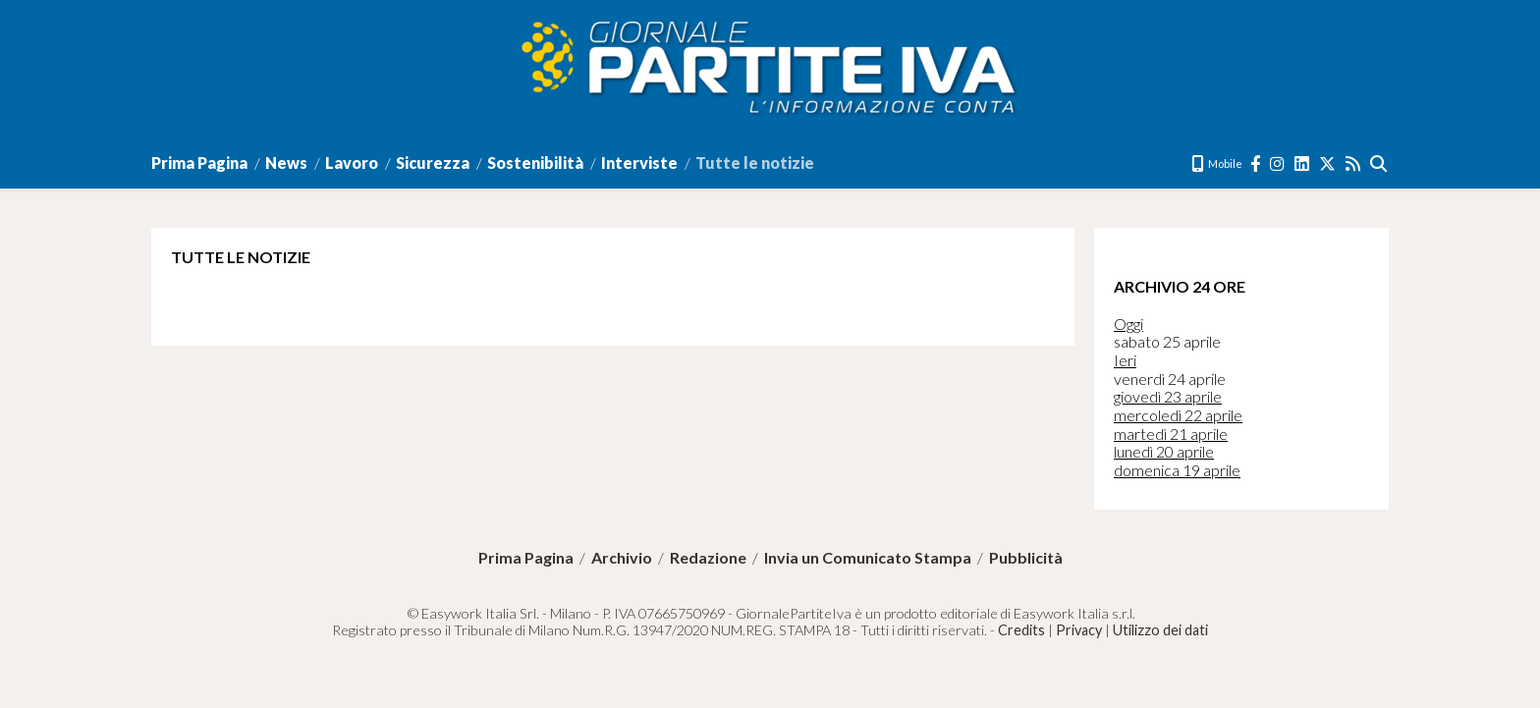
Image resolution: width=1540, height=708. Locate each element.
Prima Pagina (199, 162)
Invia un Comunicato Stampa (867, 558)
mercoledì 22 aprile (1178, 415)
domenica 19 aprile (1177, 470)
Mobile (1216, 163)
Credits (1021, 630)
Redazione (708, 558)
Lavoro (351, 162)
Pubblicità (1026, 558)
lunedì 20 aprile (1164, 451)
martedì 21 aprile (1171, 433)
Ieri (1125, 360)
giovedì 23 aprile (1168, 396)
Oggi (1128, 323)
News (286, 162)
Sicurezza (432, 162)
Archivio (621, 558)
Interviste (639, 162)
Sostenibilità (535, 162)
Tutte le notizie (754, 162)
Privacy (1079, 630)
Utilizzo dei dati (1160, 630)
